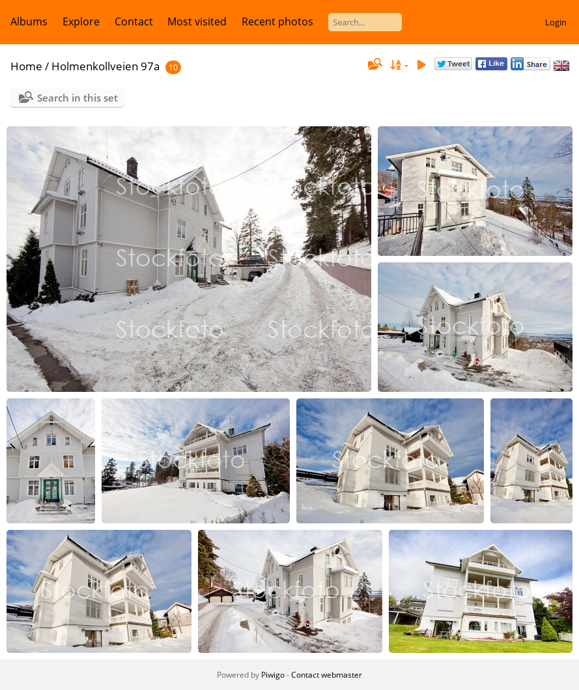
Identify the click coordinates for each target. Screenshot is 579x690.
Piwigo (273, 674)
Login (556, 22)
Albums (29, 21)
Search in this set (77, 97)
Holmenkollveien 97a (105, 66)
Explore (81, 21)
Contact (134, 21)
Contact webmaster (326, 674)
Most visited (197, 21)
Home (26, 66)
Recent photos (277, 21)
